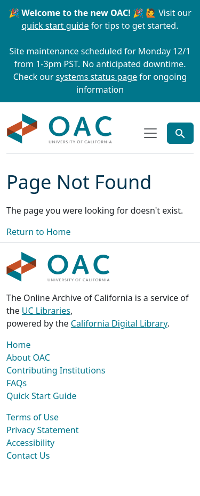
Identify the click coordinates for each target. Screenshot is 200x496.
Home (18, 345)
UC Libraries (46, 310)
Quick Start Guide (41, 396)
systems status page (97, 77)
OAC (59, 129)
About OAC (28, 357)
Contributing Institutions (55, 370)
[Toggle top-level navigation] (150, 133)
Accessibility (30, 443)
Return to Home (38, 232)
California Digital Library (119, 323)
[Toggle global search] (180, 133)
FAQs (16, 383)
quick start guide (55, 25)
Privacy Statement (42, 430)
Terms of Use (32, 417)
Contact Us (28, 455)
